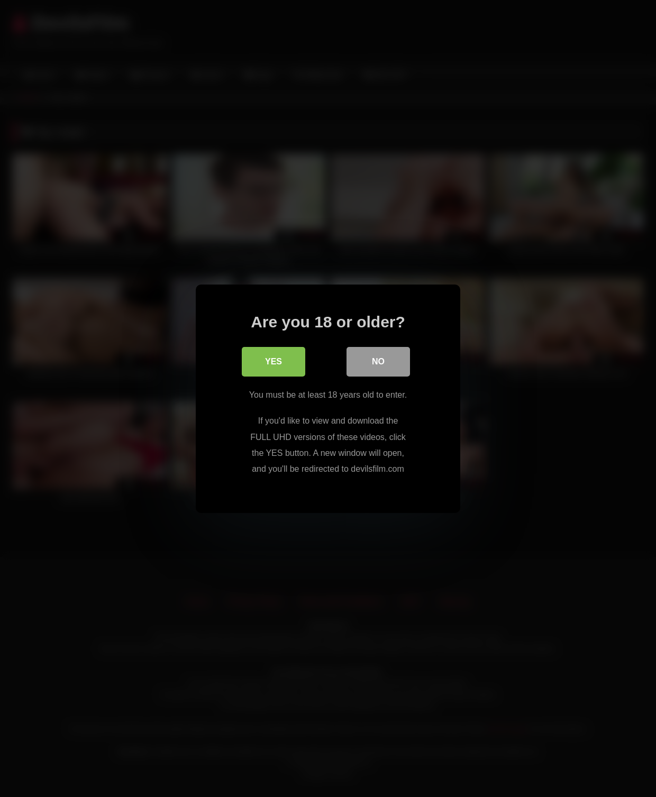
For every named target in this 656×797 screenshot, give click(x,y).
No (378, 361)
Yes (273, 361)
